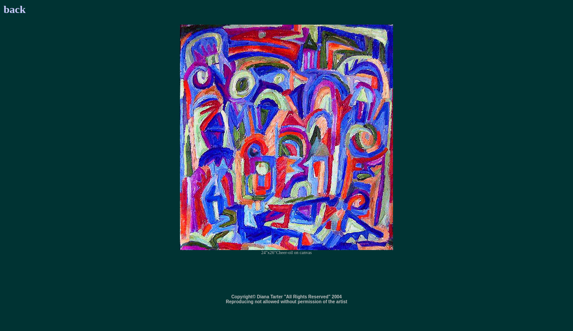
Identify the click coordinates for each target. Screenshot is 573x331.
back (15, 9)
